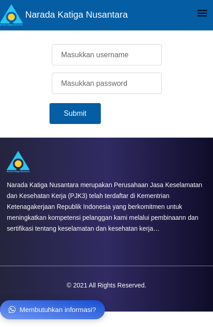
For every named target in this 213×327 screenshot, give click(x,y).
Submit (75, 113)
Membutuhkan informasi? (52, 309)
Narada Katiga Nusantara (64, 15)
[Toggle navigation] (202, 14)
